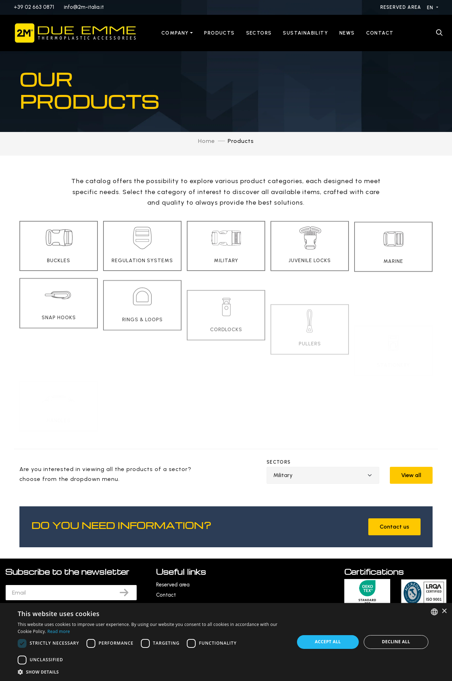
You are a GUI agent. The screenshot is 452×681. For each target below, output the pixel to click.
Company (175, 33)
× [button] (444, 611)
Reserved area (401, 7)
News (347, 33)
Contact (380, 33)
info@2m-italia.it (84, 7)
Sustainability (305, 33)
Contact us (394, 526)
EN (431, 7)
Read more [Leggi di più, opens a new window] (58, 631)
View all (411, 475)
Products (219, 33)
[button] (152, 672)
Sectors (259, 33)
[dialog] (226, 642)
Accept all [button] (328, 642)
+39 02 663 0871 (34, 7)
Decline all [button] (396, 642)
